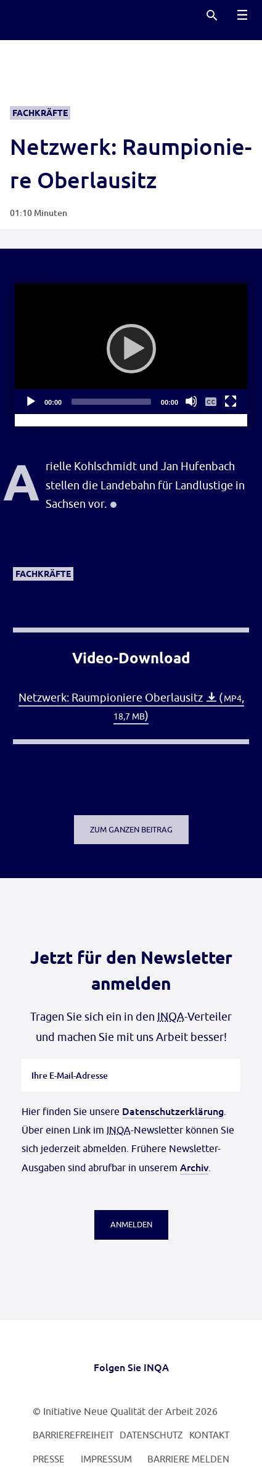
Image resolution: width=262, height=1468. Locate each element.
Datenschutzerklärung (173, 1111)
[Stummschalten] (191, 401)
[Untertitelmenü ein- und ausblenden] (210, 401)
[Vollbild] (230, 401)
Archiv (194, 1167)
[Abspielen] (131, 348)
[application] (131, 348)
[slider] (111, 402)
